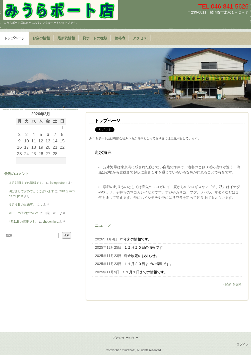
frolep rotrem (58, 183)
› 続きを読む (233, 284)
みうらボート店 (60, 10)
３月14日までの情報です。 (27, 183)
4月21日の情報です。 (23, 221)
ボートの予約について (24, 213)
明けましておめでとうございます (31, 191)
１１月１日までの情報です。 (145, 272)
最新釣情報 (66, 38)
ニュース (103, 225)
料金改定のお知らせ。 (141, 256)
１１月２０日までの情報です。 (148, 264)
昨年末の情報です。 (136, 239)
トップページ (14, 38)
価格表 (120, 38)
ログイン (242, 344)
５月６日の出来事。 (22, 204)
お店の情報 (41, 38)
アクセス (140, 38)
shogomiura (50, 221)
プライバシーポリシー (125, 337)
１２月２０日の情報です (143, 247)
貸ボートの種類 (95, 38)
